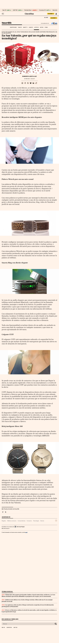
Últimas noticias (7, 591)
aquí (26, 532)
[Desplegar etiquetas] (56, 520)
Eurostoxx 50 (42, 10)
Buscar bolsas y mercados (10, 619)
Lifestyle (36, 27)
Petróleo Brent (27, 10)
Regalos (4, 520)
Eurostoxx (9, 627)
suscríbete (51, 13)
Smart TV (25, 27)
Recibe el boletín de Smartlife (11, 509)
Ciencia (42, 520)
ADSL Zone (53, 23)
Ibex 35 (4, 10)
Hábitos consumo (11, 520)
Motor (41, 27)
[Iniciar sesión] (56, 14)
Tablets (20, 27)
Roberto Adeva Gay (29, 76)
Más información (6, 528)
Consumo (29, 520)
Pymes (46, 27)
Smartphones (13, 27)
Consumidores (21, 520)
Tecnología (36, 520)
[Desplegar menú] (3, 13)
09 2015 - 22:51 (29, 78)
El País (46, 17)
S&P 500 (15, 10)
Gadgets (31, 27)
